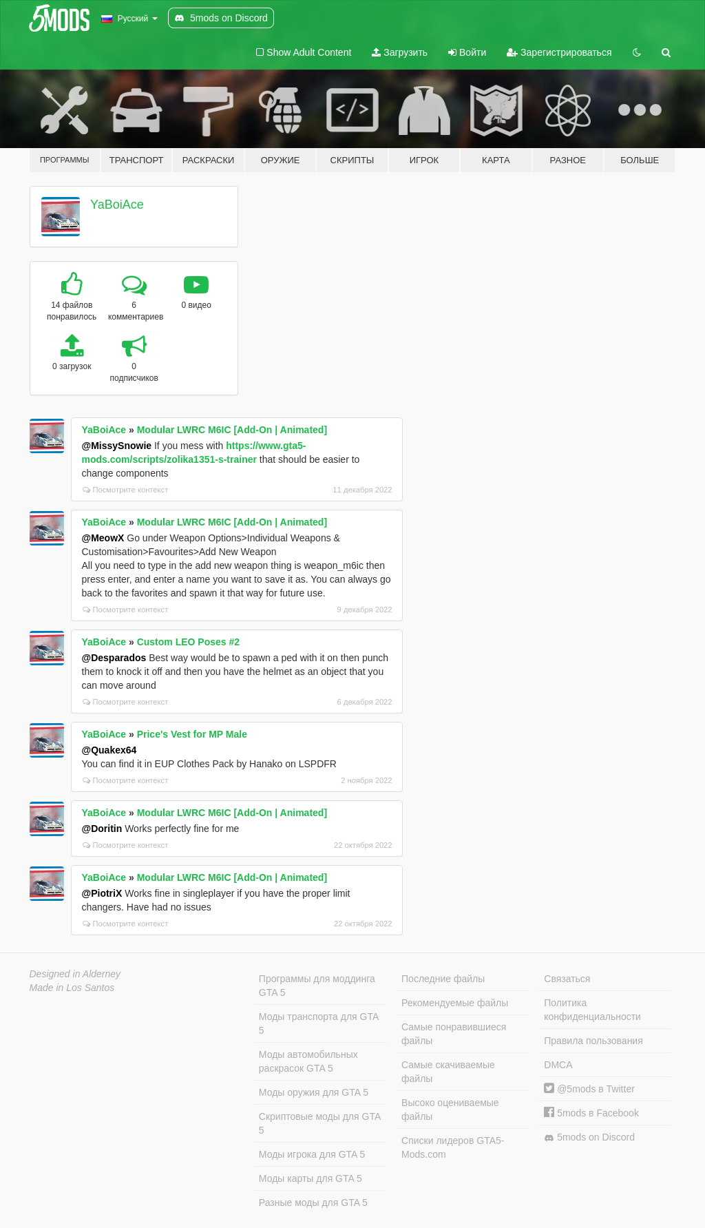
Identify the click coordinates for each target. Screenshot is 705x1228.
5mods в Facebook (591, 1113)
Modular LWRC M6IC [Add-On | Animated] (232, 429)
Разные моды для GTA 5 (313, 1202)
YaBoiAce (117, 204)
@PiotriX (102, 893)
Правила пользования (593, 1040)
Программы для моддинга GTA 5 (317, 985)
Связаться (567, 978)
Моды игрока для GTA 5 (312, 1154)
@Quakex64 (109, 750)
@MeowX (103, 537)
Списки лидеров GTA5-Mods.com (452, 1147)
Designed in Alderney (75, 973)
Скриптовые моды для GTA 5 (320, 1123)
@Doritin (102, 828)
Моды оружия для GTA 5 (313, 1092)
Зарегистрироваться (559, 52)
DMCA (558, 1064)
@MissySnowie (117, 445)
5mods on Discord (589, 1137)
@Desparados (114, 657)
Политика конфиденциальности (592, 1009)
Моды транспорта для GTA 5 (319, 1023)
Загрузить (400, 52)
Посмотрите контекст (126, 490)
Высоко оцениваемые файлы (450, 1109)
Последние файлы (443, 978)
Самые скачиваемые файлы (448, 1071)
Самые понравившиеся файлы (453, 1033)
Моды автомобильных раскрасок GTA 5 (308, 1061)
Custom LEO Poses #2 (188, 641)
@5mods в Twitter (589, 1089)
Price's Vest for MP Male (192, 734)
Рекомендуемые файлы (454, 1002)
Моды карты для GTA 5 (310, 1178)
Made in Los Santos (72, 987)
